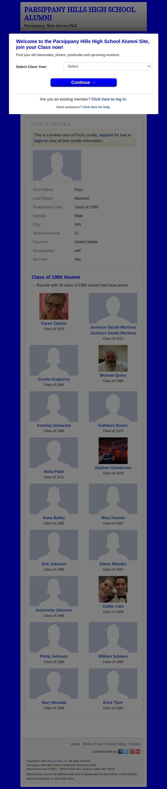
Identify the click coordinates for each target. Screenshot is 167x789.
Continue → (83, 82)
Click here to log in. (109, 99)
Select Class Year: (31, 67)
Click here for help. (96, 107)
